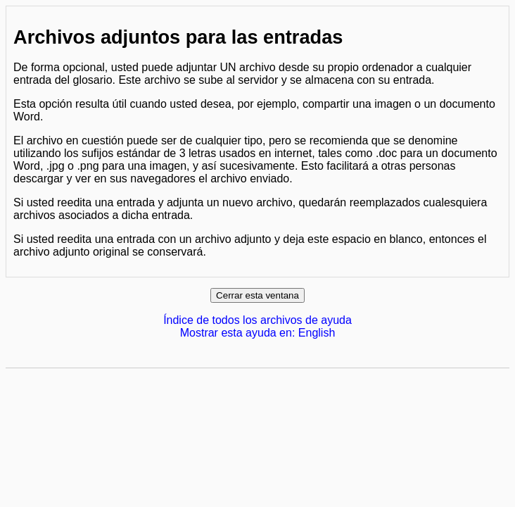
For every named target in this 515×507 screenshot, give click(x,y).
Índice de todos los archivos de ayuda (257, 320)
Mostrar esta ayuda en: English (258, 333)
